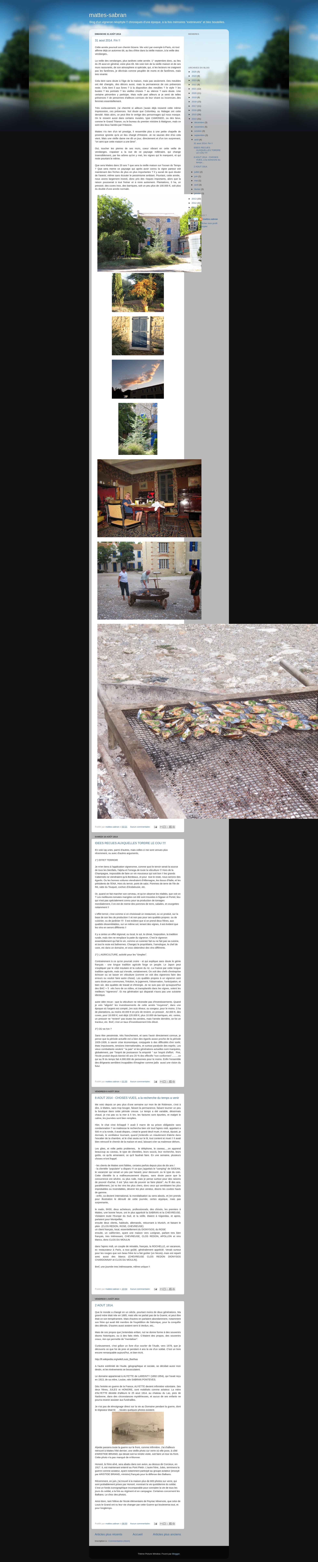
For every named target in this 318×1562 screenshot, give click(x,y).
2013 (194, 199)
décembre (199, 122)
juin (196, 176)
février (197, 189)
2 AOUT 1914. (104, 1305)
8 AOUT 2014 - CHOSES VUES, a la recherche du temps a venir (137, 1097)
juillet (197, 172)
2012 (194, 203)
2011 (194, 207)
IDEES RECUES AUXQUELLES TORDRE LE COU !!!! (130, 843)
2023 (194, 80)
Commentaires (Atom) (119, 1541)
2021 (194, 89)
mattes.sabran (210, 219)
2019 (194, 97)
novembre (199, 127)
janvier (197, 193)
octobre (198, 131)
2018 (194, 101)
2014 (194, 119)
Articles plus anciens (167, 1534)
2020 (194, 93)
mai (196, 180)
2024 (194, 76)
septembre (199, 135)
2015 (194, 114)
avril (196, 185)
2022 (194, 84)
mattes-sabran (107, 15)
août (196, 139)
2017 (194, 106)
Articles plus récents (108, 1534)
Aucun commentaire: (140, 827)
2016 (194, 110)
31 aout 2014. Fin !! (107, 40)
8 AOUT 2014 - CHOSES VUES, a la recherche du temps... (207, 160)
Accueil (138, 1534)
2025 (194, 72)
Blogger (176, 1554)
